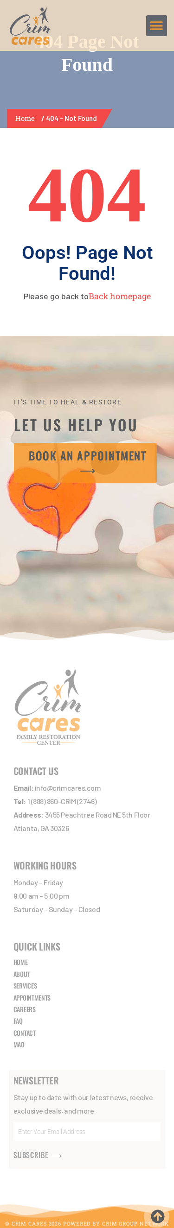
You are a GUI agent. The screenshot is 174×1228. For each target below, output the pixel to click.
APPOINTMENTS (32, 997)
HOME (20, 962)
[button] (156, 25)
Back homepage (120, 296)
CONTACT (24, 1033)
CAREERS (24, 1009)
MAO (19, 1044)
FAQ (18, 1021)
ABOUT (21, 974)
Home (27, 118)
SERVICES (25, 985)
